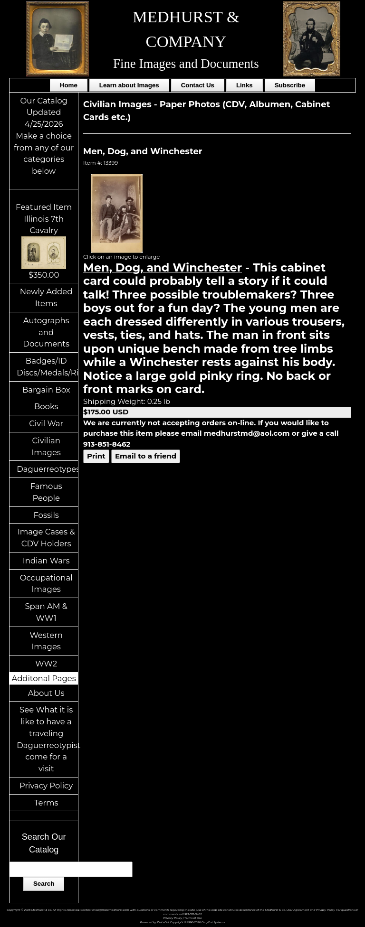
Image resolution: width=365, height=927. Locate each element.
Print (96, 455)
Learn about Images (129, 85)
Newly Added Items (46, 297)
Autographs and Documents (46, 332)
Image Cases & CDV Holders (46, 537)
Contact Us (197, 85)
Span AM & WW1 (46, 612)
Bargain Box (46, 389)
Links (244, 85)
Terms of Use (193, 917)
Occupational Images (46, 583)
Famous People (46, 492)
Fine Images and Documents (186, 63)
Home (68, 85)
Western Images (45, 641)
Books (46, 406)
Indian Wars (46, 560)
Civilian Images (46, 446)
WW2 (46, 663)
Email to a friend (145, 455)
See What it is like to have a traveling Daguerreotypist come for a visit (47, 739)
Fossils (46, 515)
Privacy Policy (46, 785)
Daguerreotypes (47, 469)
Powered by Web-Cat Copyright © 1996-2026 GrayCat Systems (182, 922)
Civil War (46, 423)
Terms (46, 802)
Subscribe (290, 85)
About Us (46, 693)
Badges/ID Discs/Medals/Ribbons (47, 366)
